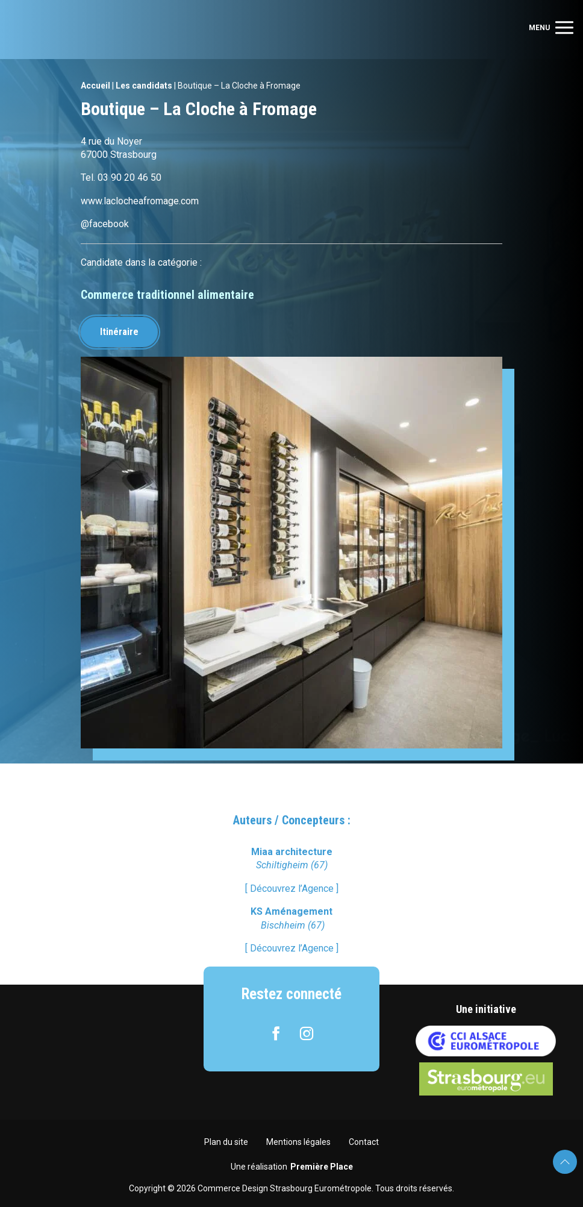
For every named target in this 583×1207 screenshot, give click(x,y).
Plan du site (226, 1142)
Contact (364, 1142)
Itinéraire (119, 331)
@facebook (105, 224)
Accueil (95, 85)
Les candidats (144, 85)
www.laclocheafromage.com (140, 201)
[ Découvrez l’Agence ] (291, 888)
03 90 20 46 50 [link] (129, 177)
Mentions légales (298, 1142)
